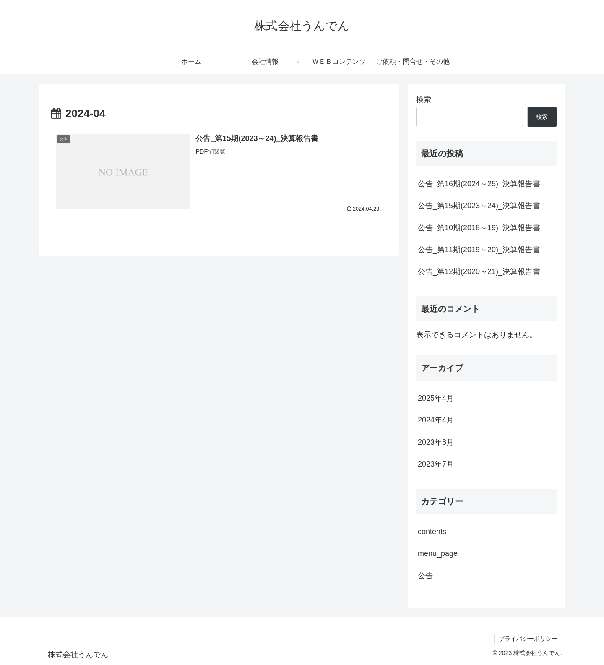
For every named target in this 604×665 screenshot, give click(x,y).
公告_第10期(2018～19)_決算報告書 (479, 228)
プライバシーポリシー (528, 638)
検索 (423, 99)
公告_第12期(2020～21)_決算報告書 (479, 271)
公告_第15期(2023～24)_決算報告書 (479, 205)
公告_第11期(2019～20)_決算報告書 (479, 249)
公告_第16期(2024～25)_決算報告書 (479, 184)
